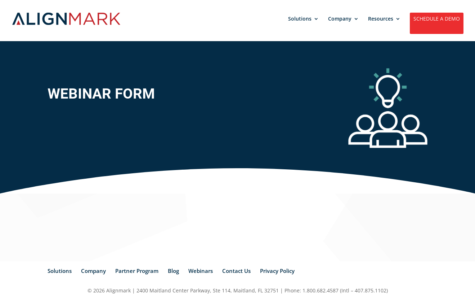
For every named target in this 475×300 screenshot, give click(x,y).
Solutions (300, 19)
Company (339, 19)
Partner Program (136, 270)
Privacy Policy (277, 270)
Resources (380, 19)
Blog (173, 270)
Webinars (200, 270)
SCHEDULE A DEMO (436, 19)
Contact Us (236, 270)
